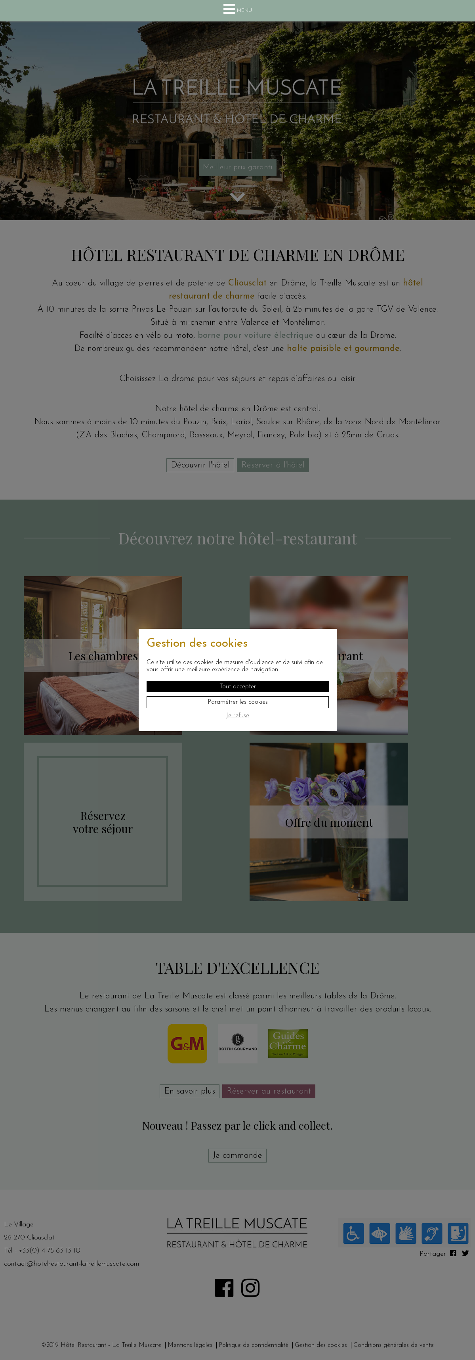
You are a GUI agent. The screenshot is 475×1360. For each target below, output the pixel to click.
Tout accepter (237, 687)
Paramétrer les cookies (238, 702)
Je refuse (237, 716)
